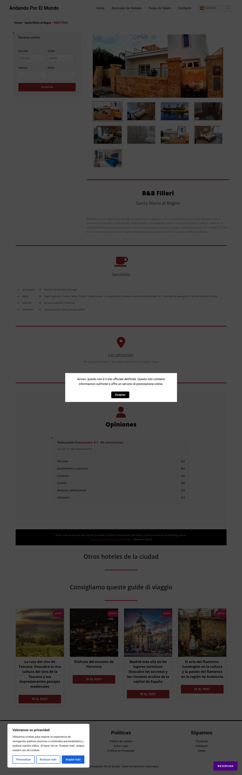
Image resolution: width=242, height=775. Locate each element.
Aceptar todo (73, 759)
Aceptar (120, 395)
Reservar (221, 762)
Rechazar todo (48, 759)
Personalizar (23, 759)
